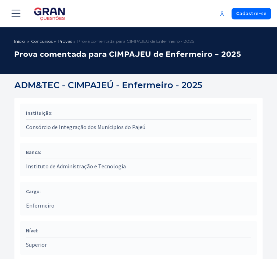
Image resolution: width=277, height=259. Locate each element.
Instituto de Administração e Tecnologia (76, 166)
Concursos (42, 41)
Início (19, 41)
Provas (65, 41)
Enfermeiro (40, 205)
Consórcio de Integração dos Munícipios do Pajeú (85, 127)
